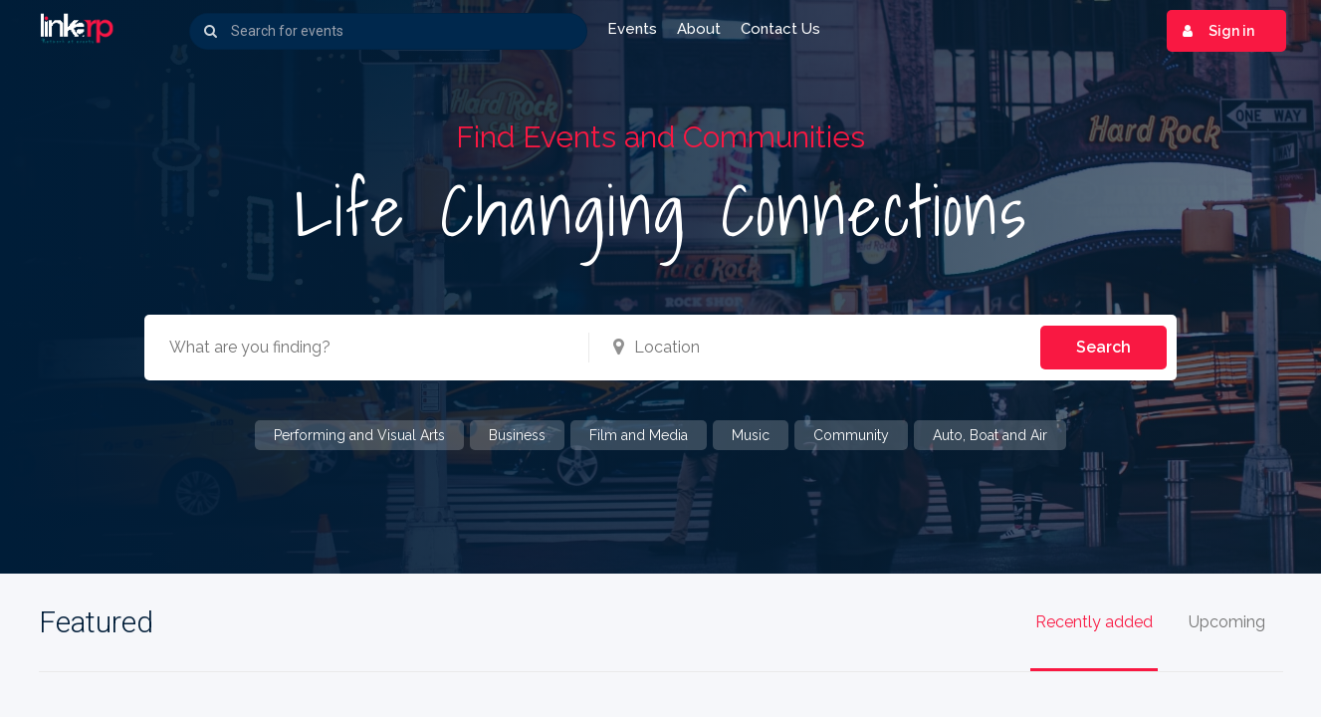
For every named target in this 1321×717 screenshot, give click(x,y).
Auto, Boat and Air (990, 435)
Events (632, 29)
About (699, 29)
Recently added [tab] (1094, 622)
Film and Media (638, 435)
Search (1103, 347)
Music (751, 435)
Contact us (780, 29)
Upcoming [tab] (1227, 622)
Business (517, 435)
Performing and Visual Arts (359, 435)
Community (851, 435)
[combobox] (356, 347)
